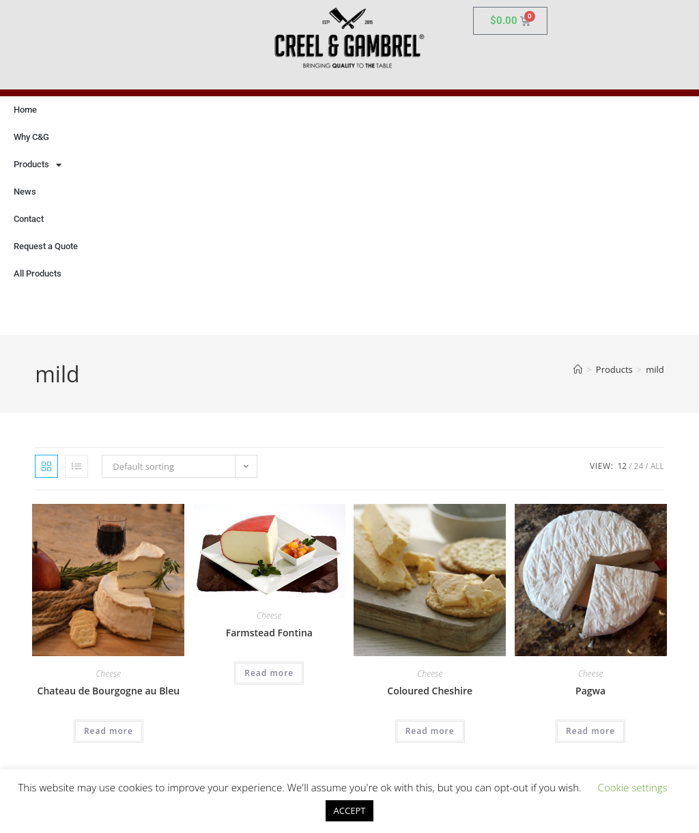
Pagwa (590, 690)
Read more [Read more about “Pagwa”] (590, 731)
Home (25, 109)
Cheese (109, 673)
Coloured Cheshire (429, 690)
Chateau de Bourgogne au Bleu (109, 690)
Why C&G (31, 137)
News (25, 191)
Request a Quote (46, 246)
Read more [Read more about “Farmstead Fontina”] (269, 673)
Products (37, 165)
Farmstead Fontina (269, 632)
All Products (37, 273)
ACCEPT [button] (350, 810)
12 (622, 466)
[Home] (577, 369)
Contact (29, 219)
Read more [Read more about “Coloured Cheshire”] (430, 731)
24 (639, 466)
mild (655, 369)
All (657, 466)
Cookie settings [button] (633, 787)
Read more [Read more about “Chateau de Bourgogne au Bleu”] (108, 731)
